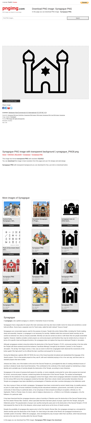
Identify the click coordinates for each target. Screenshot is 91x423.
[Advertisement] (45, 33)
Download (11, 225)
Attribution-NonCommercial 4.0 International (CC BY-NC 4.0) (27, 112)
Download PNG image (11, 101)
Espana (15, 2)
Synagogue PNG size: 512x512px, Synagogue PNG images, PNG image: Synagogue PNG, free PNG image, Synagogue (36, 115)
